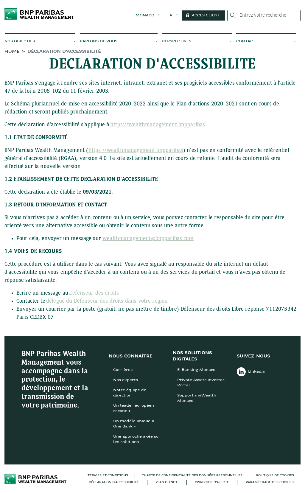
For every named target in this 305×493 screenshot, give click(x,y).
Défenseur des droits (94, 293)
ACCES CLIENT (207, 15)
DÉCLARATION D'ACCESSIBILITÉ (114, 482)
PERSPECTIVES (176, 41)
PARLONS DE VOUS (98, 41)
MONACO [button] (147, 15)
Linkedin (251, 371)
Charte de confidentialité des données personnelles (192, 476)
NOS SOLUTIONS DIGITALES (192, 356)
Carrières (123, 370)
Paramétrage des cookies (270, 482)
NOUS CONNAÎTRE (130, 356)
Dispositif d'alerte (212, 482)
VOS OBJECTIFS (20, 41)
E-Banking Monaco (196, 370)
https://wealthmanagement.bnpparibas (157, 125)
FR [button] (172, 15)
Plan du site (166, 482)
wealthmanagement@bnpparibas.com (148, 239)
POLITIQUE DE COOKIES (275, 476)
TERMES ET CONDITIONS (108, 476)
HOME (12, 51)
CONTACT (246, 41)
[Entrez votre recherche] (264, 15)
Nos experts (125, 380)
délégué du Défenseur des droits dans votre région (107, 301)
